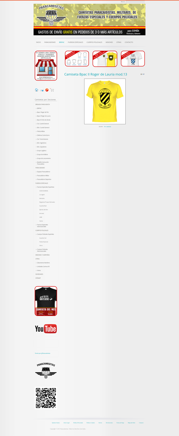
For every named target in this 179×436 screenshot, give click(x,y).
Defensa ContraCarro (43, 135)
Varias (39, 270)
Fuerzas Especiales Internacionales (42, 226)
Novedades (39, 274)
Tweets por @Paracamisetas (42, 353)
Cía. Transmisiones (42, 139)
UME (40, 217)
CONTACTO (129, 42)
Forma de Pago (120, 422)
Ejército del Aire (43, 209)
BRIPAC (39, 108)
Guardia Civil (42, 238)
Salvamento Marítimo (43, 263)
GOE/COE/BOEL (43, 191)
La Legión (42, 194)
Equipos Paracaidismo (43, 172)
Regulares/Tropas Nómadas (47, 202)
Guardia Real (42, 206)
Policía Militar (41, 131)
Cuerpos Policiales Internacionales (42, 250)
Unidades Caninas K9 (43, 266)
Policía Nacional (43, 242)
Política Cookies (91, 422)
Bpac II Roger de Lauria (43, 116)
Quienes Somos (56, 422)
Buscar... (123, 2)
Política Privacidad (78, 422)
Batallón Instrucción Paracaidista (43, 163)
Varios (41, 221)
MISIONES (109, 42)
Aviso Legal (66, 422)
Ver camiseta (107, 126)
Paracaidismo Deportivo (44, 179)
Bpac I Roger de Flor (43, 112)
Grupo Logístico (41, 151)
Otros (40, 245)
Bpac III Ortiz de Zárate (43, 120)
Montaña (41, 198)
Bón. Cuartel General (43, 128)
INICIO (38, 42)
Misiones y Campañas (43, 255)
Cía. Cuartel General (43, 124)
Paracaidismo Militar (43, 176)
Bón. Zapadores (41, 147)
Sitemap (38, 278)
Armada (41, 213)
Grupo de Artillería (42, 154)
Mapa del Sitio (131, 422)
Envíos (100, 422)
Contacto (141, 422)
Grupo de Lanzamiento (44, 158)
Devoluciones (109, 422)
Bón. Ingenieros (41, 143)
